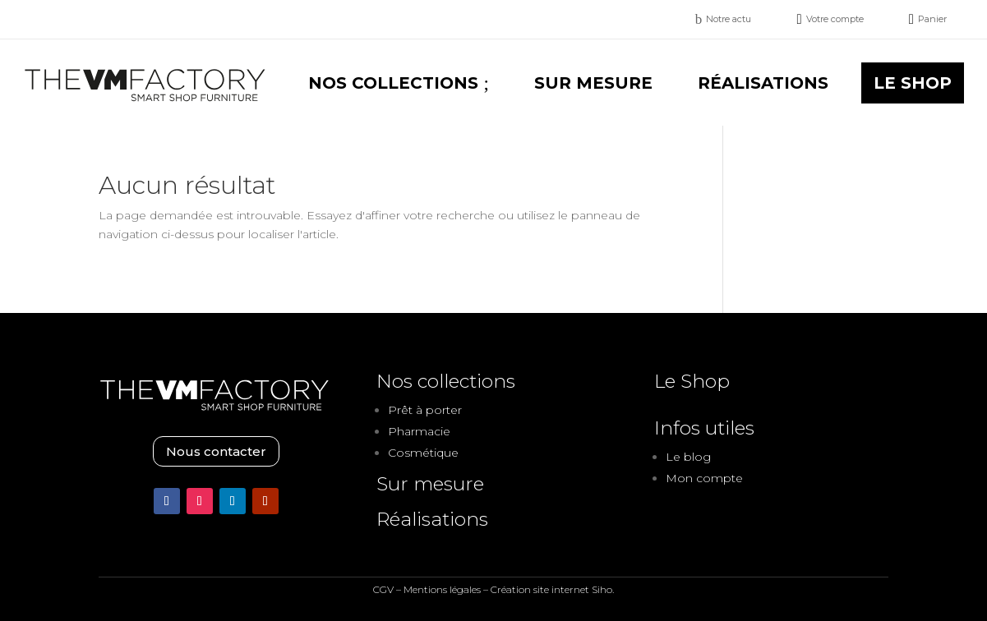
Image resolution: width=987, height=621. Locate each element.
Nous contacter (216, 451)
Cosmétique (423, 452)
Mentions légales (442, 589)
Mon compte (704, 478)
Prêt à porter (425, 409)
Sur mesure (430, 483)
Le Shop (692, 381)
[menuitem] (723, 19)
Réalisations (432, 519)
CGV (383, 589)
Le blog (688, 456)
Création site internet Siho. (552, 589)
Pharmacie (419, 431)
